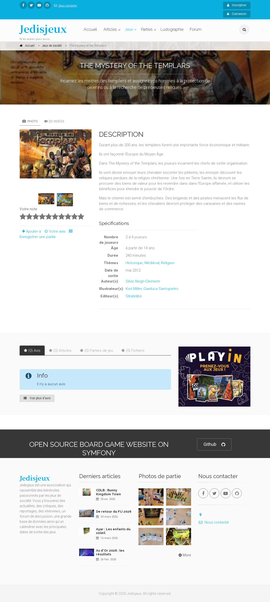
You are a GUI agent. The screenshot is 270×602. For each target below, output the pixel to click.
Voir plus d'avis (37, 398)
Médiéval (151, 263)
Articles (110, 29)
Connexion (236, 14)
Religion (167, 263)
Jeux (129, 29)
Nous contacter (64, 5)
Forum (196, 29)
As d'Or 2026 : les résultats (110, 552)
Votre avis (54, 231)
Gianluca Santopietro (160, 288)
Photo (30, 121)
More (184, 555)
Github (214, 444)
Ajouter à (30, 231)
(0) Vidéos (54, 121)
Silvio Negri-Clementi (143, 281)
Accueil (90, 29)
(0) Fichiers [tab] (132, 350)
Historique (134, 263)
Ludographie (172, 29)
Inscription (236, 5)
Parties (147, 29)
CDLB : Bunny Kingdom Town (108, 492)
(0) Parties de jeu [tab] (96, 350)
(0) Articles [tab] (60, 350)
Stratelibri (134, 296)
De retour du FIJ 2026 (113, 511)
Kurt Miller (134, 288)
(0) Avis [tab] (32, 350)
